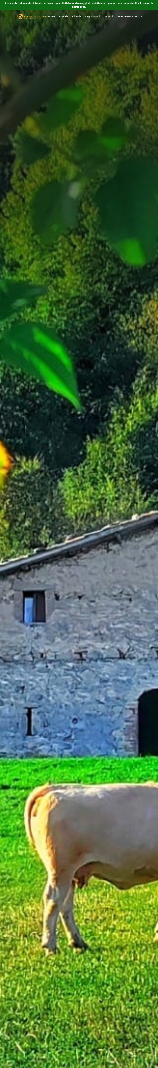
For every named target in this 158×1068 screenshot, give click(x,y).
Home (51, 16)
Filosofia (76, 16)
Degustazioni (92, 16)
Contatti (108, 16)
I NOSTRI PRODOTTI (128, 16)
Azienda (63, 16)
